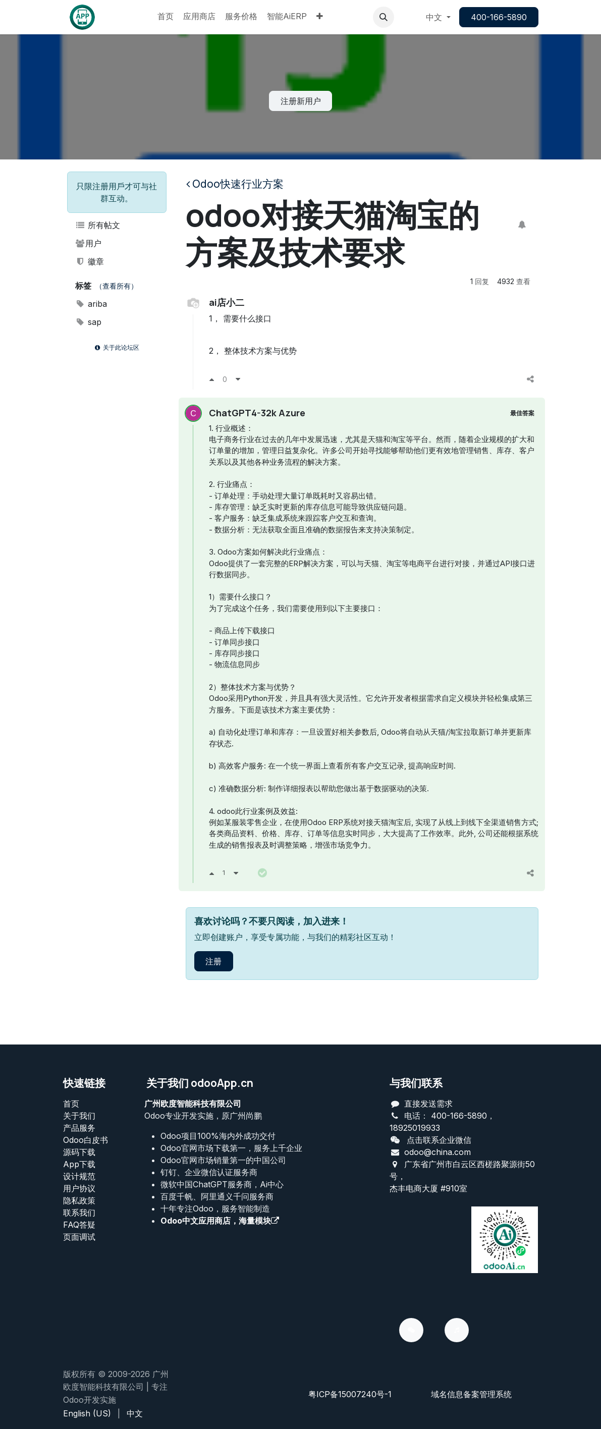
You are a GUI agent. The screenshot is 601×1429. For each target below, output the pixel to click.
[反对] (238, 379)
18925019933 (415, 1128)
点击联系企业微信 (439, 1140)
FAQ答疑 (79, 1225)
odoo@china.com (437, 1152)
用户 (88, 243)
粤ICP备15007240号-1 (350, 1394)
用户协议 (79, 1188)
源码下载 (79, 1152)
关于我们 (79, 1116)
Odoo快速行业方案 (235, 184)
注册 (213, 993)
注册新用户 (301, 101)
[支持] (211, 379)
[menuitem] (165, 17)
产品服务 (79, 1128)
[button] (383, 17)
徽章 (89, 261)
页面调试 (79, 1237)
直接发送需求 (428, 1103)
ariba (91, 304)
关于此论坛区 (116, 347)
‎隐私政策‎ (79, 1200)
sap (88, 322)
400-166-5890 (499, 17)
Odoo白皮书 (85, 1140)
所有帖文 (98, 225)
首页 (71, 1103)
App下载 (79, 1164)
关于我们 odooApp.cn (199, 1083)
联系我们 (79, 1212)
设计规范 (79, 1176)
